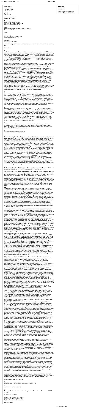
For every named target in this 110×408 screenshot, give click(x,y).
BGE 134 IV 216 (29, 347)
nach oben (64, 406)
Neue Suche (61, 9)
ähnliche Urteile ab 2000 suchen (66, 12)
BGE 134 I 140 (41, 175)
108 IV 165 (7, 348)
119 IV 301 (48, 347)
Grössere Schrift (51, 1)
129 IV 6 (39, 347)
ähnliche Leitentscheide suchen (66, 11)
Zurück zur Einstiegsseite (8, 1)
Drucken (16, 1)
